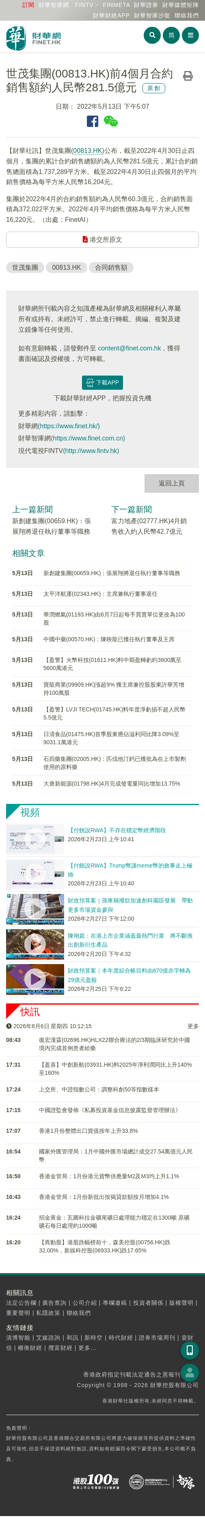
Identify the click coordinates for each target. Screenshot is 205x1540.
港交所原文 (102, 239)
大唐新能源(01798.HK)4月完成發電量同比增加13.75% (111, 783)
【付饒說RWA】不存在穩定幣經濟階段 (117, 830)
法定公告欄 (21, 1302)
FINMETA (116, 5)
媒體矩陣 (180, 5)
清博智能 (18, 1337)
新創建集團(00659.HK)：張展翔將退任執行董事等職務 (112, 573)
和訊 (73, 1337)
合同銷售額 (111, 267)
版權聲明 (181, 1302)
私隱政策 (48, 1313)
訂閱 (28, 5)
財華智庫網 (54, 5)
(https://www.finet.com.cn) (88, 438)
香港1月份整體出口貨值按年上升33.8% (88, 1131)
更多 (193, 1026)
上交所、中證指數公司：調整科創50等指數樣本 (99, 1089)
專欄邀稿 (115, 1302)
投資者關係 (148, 1302)
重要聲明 (18, 1313)
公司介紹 (85, 1302)
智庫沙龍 (152, 15)
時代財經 (121, 1337)
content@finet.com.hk (129, 348)
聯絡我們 (187, 15)
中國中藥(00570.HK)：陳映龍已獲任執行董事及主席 (109, 639)
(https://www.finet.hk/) (69, 426)
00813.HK (87, 150)
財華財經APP (111, 15)
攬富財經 (60, 1348)
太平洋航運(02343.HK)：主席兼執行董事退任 (100, 594)
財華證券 (146, 5)
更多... (87, 1348)
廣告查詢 (54, 1302)
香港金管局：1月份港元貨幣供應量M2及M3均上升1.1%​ (109, 1176)
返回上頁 (172, 483)
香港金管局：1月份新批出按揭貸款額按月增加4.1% (104, 1197)
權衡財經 (30, 1348)
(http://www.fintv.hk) (91, 450)
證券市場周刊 (157, 1337)
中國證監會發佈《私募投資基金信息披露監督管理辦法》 (110, 1110)
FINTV (84, 5)
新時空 (93, 1337)
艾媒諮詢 (48, 1337)
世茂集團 (25, 267)
